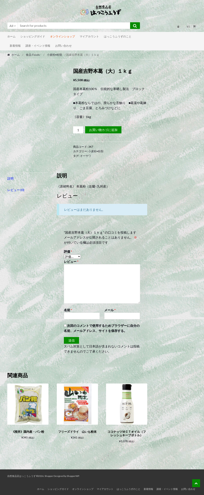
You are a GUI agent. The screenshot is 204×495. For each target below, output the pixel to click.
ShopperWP (73, 475)
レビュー (71, 261)
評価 (68, 251)
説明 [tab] (10, 178)
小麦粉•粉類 (54, 54)
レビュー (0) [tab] (15, 190)
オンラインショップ (62, 36)
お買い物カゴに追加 (103, 130)
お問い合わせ (63, 45)
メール (110, 310)
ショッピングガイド (32, 36)
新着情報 (15, 45)
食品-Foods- (33, 54)
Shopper (49, 475)
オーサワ (85, 155)
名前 (68, 310)
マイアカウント (89, 36)
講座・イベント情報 (37, 45)
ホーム (11, 36)
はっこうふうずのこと (117, 36)
